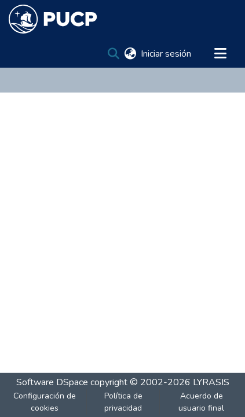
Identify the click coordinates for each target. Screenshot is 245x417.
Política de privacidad (123, 402)
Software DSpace (52, 382)
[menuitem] (130, 54)
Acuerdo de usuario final (201, 402)
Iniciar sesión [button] (166, 53)
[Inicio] (53, 19)
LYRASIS (211, 382)
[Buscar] (113, 54)
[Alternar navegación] (220, 54)
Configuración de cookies (44, 402)
